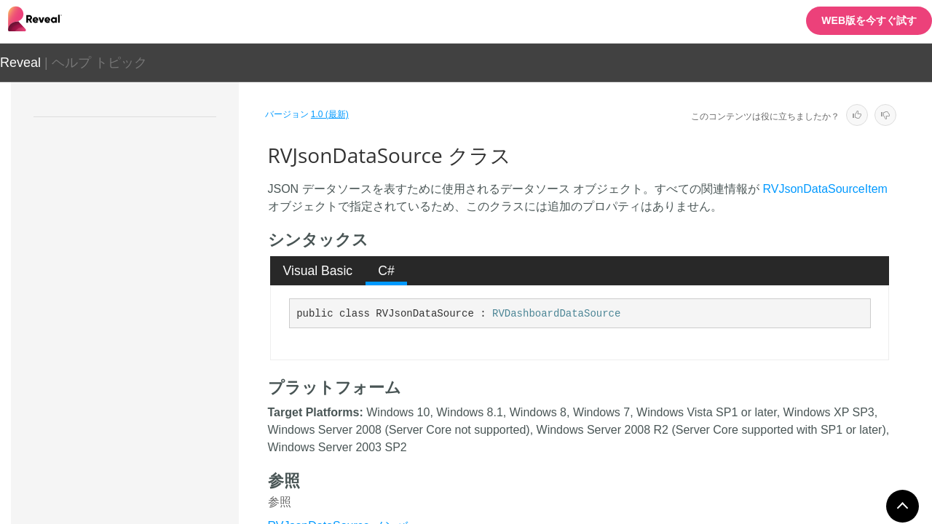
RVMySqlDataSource (140, 463)
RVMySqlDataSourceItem (150, 489)
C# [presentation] (386, 270)
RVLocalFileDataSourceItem (156, 438)
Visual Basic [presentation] (318, 270)
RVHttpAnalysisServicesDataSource (161, 227)
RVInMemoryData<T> (141, 285)
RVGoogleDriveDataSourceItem (160, 187)
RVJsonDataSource (139, 362)
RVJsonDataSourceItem (147, 387)
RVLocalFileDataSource (146, 412)
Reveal (20, 62)
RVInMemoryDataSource (148, 311)
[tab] (318, 270)
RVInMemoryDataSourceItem (159, 336)
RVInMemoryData (132, 260)
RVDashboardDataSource (556, 313)
